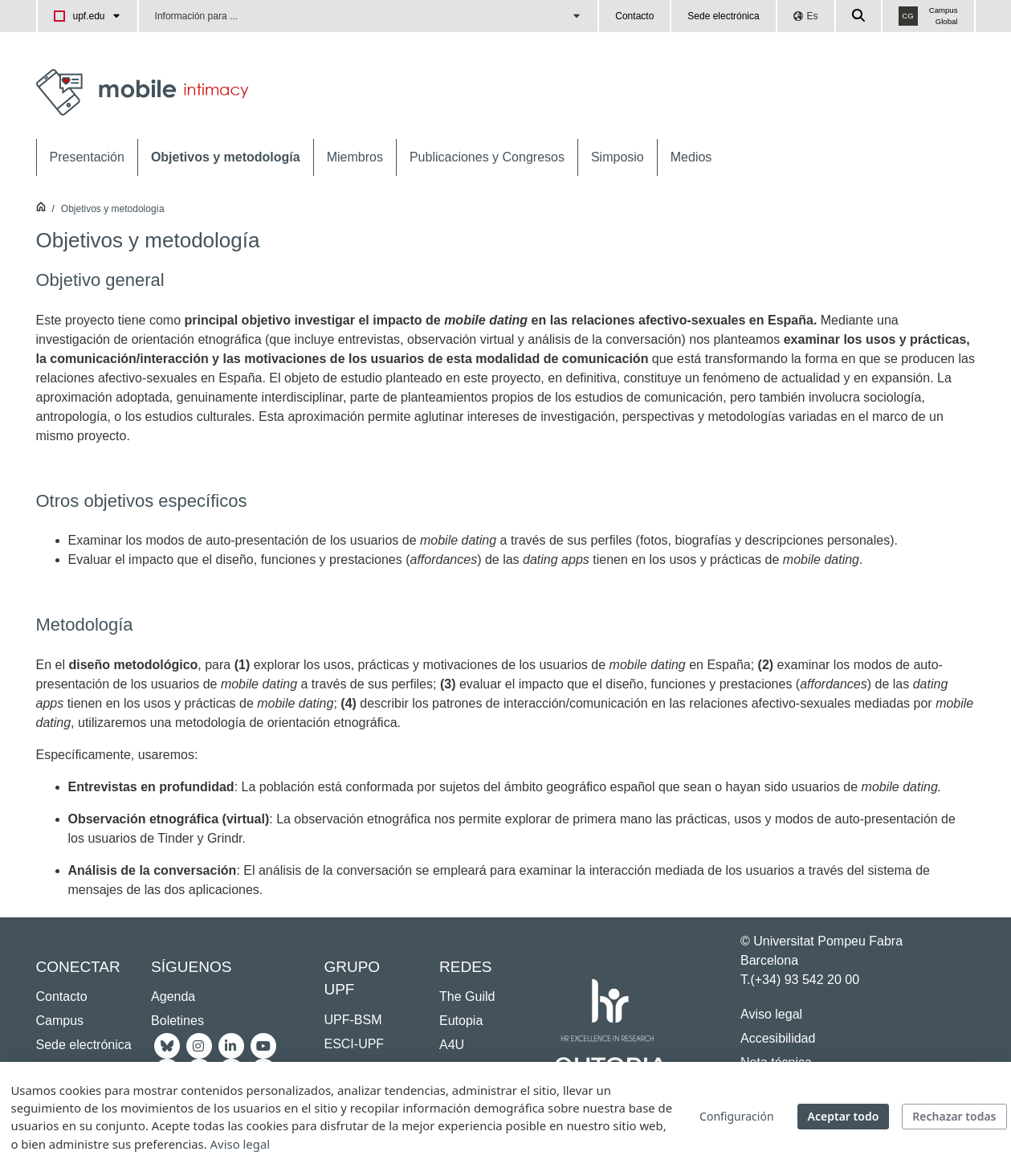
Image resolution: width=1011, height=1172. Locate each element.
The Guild (467, 996)
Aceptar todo (843, 1116)
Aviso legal (771, 1014)
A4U (451, 1045)
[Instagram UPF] (199, 1045)
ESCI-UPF (354, 1044)
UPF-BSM (352, 1020)
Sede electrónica (723, 16)
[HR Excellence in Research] (607, 1012)
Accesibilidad (777, 1038)
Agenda (173, 996)
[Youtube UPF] (263, 1045)
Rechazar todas (954, 1116)
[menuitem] (87, 157)
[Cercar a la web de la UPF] (859, 16)
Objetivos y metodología (113, 208)
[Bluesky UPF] (167, 1045)
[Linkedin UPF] (231, 1045)
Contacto (634, 16)
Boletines (177, 1020)
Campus (60, 1020)
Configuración (736, 1116)
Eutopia (461, 1020)
